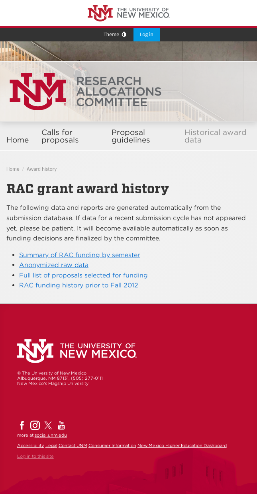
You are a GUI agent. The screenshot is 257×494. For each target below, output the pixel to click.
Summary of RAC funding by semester (79, 255)
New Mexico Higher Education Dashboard (182, 445)
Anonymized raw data (53, 265)
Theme (111, 34)
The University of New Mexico (38, 1)
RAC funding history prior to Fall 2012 (78, 285)
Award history (42, 169)
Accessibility (30, 445)
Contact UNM (73, 445)
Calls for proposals (60, 136)
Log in (146, 34)
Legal (51, 445)
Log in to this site (35, 456)
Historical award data (215, 136)
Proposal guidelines (131, 136)
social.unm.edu (51, 435)
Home (17, 139)
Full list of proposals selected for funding (83, 275)
